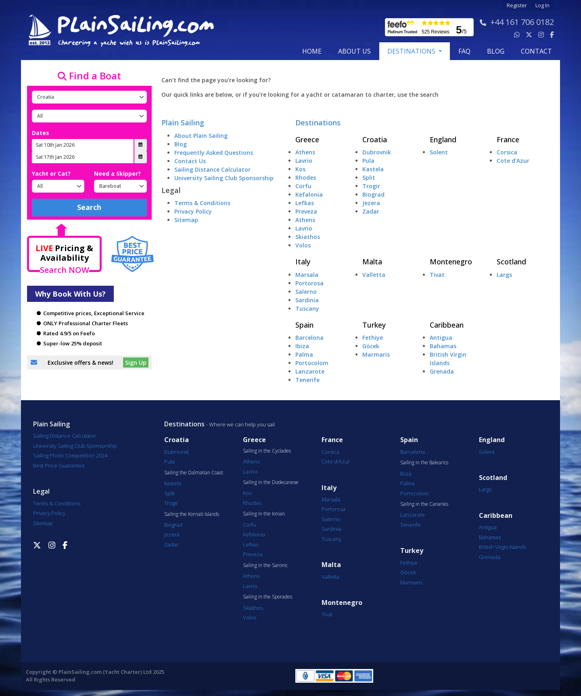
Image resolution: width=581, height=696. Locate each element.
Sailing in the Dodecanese (271, 482)
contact (536, 51)
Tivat (437, 274)
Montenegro (451, 261)
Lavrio (303, 160)
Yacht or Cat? (51, 173)
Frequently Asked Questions (213, 152)
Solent (439, 152)
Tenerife (307, 380)
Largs (504, 274)
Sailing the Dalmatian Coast (193, 473)
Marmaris (376, 354)
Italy (302, 261)
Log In (542, 5)
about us (354, 51)
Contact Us (190, 161)
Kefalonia (309, 194)
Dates (40, 133)
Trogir (371, 186)
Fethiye (372, 337)
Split (368, 177)
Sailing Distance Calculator (212, 169)
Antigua (441, 337)
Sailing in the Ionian (264, 514)
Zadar (370, 211)
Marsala (306, 274)
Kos (300, 169)
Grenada (442, 371)
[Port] (89, 116)
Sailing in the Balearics (424, 462)
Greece (307, 139)
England (443, 139)
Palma (304, 354)
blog (495, 51)
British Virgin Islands (502, 547)
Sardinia (307, 300)
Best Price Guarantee (59, 465)
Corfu (303, 186)
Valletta (373, 274)
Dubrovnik (376, 152)
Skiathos (307, 237)
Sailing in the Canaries (424, 504)
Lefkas (304, 203)
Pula (368, 160)
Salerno (306, 291)
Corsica (507, 152)
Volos (303, 245)
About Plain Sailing (201, 135)
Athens (305, 152)
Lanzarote (309, 371)
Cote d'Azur (513, 160)
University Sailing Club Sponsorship (224, 178)
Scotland (511, 261)
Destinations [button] (412, 51)
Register (517, 5)
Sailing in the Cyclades (267, 451)
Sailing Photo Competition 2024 (70, 455)
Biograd (373, 194)
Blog (180, 144)
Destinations (318, 122)
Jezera (371, 203)
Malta (372, 261)
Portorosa (309, 283)
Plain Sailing (182, 122)
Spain (304, 325)
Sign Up (135, 362)
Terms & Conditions (202, 203)
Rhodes (305, 177)
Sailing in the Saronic (265, 565)
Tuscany (307, 308)
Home (312, 51)
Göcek (370, 346)
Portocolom (311, 363)
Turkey (374, 325)
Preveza (306, 211)
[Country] (89, 97)
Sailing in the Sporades (267, 597)
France (508, 139)
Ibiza (302, 346)
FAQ (464, 51)
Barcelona (309, 337)
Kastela (373, 169)
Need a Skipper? (117, 173)
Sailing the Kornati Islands (191, 514)
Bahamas (443, 346)
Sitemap (186, 220)
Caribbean (447, 325)
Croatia (374, 139)
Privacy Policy (193, 211)
